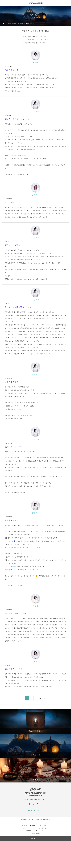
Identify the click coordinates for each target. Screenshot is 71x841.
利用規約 (25, 825)
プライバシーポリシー (30, 828)
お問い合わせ (35, 833)
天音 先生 (35, 112)
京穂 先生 (35, 661)
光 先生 (35, 62)
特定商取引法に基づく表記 (38, 825)
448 (40, 698)
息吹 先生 (35, 195)
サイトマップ (38, 831)
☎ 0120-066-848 (35, 810)
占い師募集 (42, 828)
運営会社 (29, 831)
